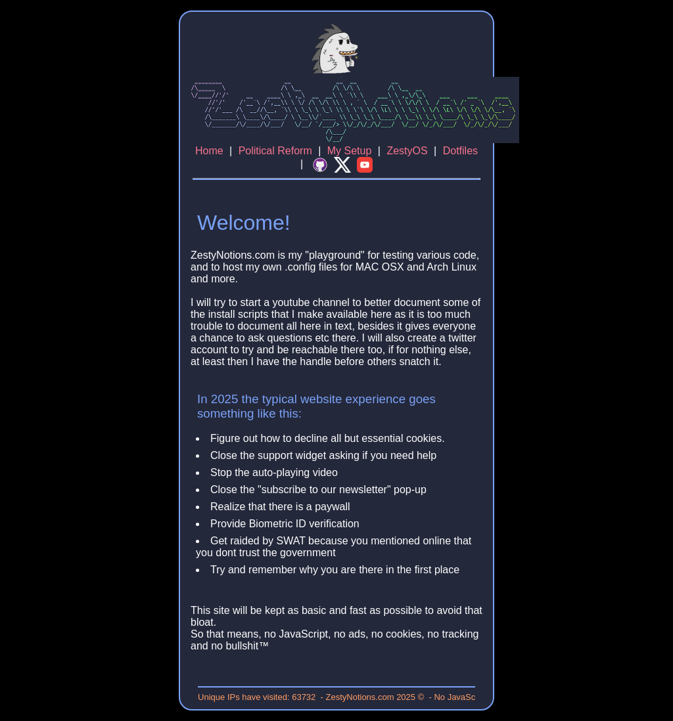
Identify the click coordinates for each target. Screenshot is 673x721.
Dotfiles (460, 150)
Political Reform (275, 150)
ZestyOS (406, 150)
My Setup (349, 150)
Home (209, 150)
